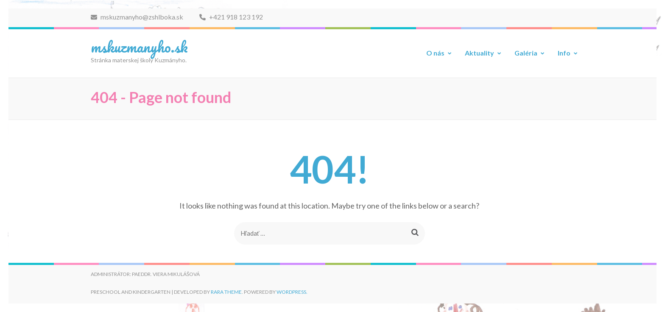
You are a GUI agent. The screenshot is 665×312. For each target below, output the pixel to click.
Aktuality (479, 53)
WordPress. (292, 292)
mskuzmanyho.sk (139, 46)
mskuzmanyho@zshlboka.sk (137, 17)
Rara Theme (226, 292)
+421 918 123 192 (231, 17)
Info (564, 53)
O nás (435, 53)
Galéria (525, 53)
